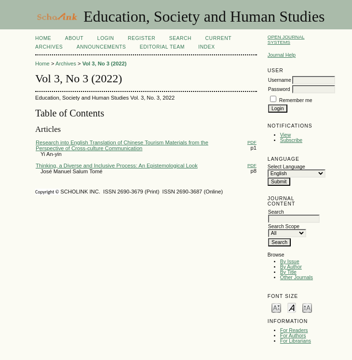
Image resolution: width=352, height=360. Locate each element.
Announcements (101, 47)
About (74, 38)
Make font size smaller (276, 307)
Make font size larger (307, 307)
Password (279, 89)
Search (180, 38)
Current (218, 38)
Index (206, 47)
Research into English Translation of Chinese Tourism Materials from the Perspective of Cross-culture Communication (122, 145)
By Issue (289, 261)
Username (279, 80)
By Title (288, 272)
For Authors (293, 335)
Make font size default (292, 307)
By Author (291, 267)
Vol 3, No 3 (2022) (104, 63)
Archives (49, 47)
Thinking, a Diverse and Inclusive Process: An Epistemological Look (117, 165)
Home (43, 38)
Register (141, 38)
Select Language (286, 166)
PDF (252, 142)
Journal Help (282, 55)
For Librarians (295, 341)
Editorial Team (162, 47)
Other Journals (296, 277)
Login (105, 38)
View (285, 135)
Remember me (295, 100)
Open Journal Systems (286, 39)
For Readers (294, 330)
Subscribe (291, 140)
